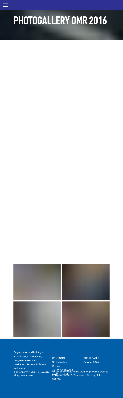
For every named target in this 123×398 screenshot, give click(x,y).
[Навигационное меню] (5, 5)
